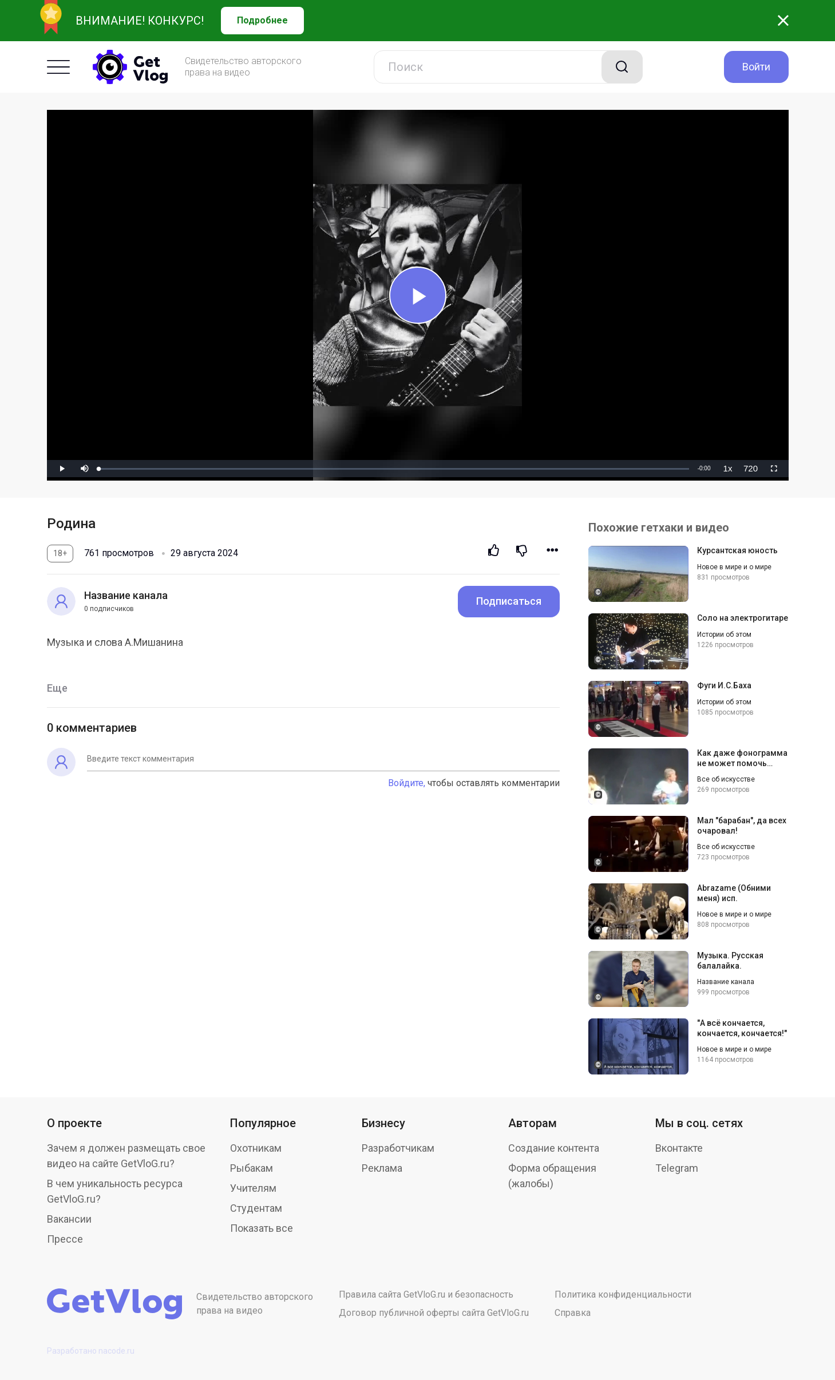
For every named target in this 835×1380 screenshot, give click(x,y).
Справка (573, 1312)
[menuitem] (728, 468)
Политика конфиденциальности (623, 1294)
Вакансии (69, 1219)
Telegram (676, 1168)
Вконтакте (679, 1148)
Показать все (261, 1228)
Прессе (65, 1239)
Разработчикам (398, 1148)
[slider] (393, 469)
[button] (84, 468)
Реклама (382, 1168)
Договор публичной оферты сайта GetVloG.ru (434, 1312)
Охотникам (256, 1148)
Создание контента (553, 1148)
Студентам (256, 1208)
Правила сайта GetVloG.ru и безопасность (426, 1294)
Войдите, (406, 783)
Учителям (253, 1188)
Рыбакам (251, 1168)
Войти (756, 67)
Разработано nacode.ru (90, 1350)
